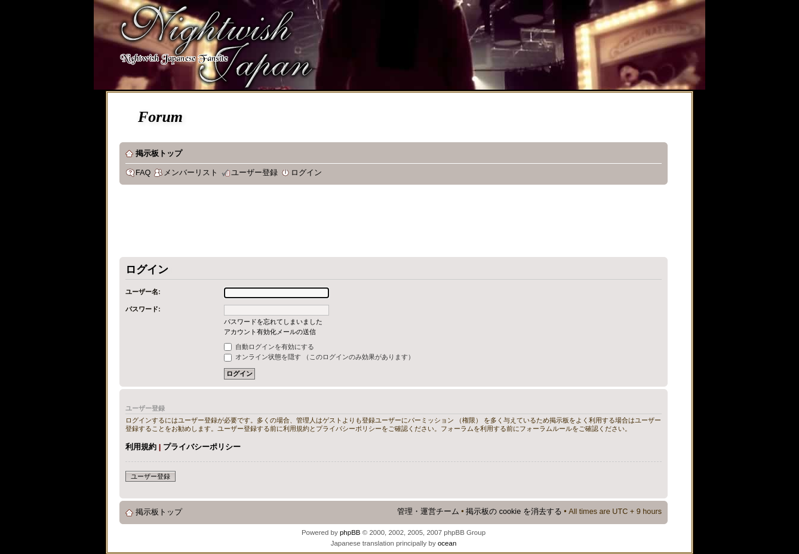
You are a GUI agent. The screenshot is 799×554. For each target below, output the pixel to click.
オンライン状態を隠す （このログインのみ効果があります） (319, 356)
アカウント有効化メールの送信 (270, 331)
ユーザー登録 (254, 173)
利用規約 (140, 446)
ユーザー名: (143, 291)
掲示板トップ (159, 153)
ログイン (306, 173)
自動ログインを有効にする (269, 346)
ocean (447, 543)
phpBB (350, 532)
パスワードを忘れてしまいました (273, 321)
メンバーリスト (191, 173)
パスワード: (143, 309)
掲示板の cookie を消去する (514, 511)
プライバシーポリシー (202, 446)
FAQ (143, 173)
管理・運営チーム (428, 511)
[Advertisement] (336, 223)
